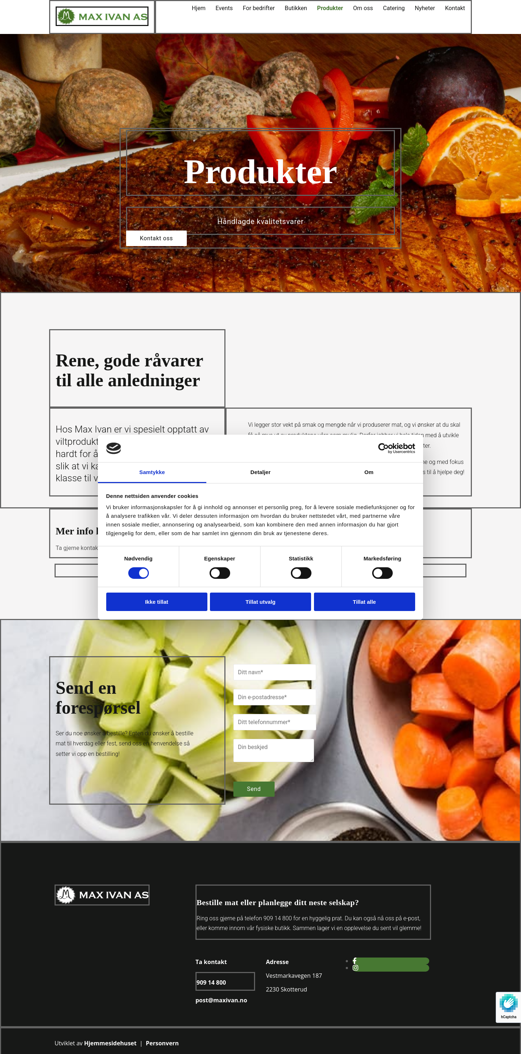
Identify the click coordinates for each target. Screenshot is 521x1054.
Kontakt (455, 8)
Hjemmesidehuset (110, 1043)
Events (229, 8)
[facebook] (355, 961)
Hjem (205, 8)
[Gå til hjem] (102, 24)
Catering (396, 8)
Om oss (366, 8)
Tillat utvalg (260, 602)
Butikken (300, 8)
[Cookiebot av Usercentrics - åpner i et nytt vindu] (383, 448)
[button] (156, 238)
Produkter (333, 8)
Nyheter (426, 8)
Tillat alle (364, 602)
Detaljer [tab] (260, 472)
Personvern (162, 1043)
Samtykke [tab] (152, 472)
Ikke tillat (156, 602)
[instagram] (355, 968)
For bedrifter (264, 8)
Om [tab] (368, 472)
